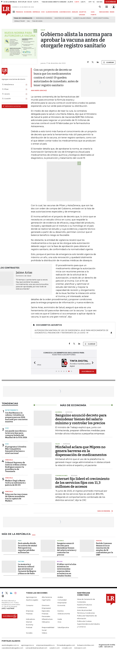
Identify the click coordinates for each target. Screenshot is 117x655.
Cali (28, 21)
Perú (19, 540)
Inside (60, 619)
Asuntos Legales (32, 600)
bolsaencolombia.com (85, 645)
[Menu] (14, 11)
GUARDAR (108, 62)
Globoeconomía (64, 613)
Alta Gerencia (47, 597)
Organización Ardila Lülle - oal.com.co (107, 645)
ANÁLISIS (75, 12)
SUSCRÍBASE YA (88, 371)
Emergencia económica (44, 18)
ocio (7, 443)
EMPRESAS (36, 12)
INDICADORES (104, 12)
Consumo (29, 605)
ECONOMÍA (28, 12)
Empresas (29, 611)
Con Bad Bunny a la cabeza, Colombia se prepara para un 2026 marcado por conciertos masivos (16, 416)
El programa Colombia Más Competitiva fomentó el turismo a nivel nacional (15, 449)
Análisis (60, 597)
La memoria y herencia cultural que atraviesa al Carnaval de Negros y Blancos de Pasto (27, 568)
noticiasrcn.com (80, 648)
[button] (34, 363)
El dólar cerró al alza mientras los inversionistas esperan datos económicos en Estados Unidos (66, 570)
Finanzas (29, 613)
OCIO (43, 12)
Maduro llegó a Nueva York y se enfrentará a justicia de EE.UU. (15, 482)
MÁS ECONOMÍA (103, 511)
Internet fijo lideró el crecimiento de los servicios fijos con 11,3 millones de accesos (82, 482)
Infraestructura (47, 619)
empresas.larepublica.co (45, 645)
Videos (44, 633)
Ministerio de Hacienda (63, 18)
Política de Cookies (84, 621)
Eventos (61, 611)
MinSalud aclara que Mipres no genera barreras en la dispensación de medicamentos (81, 451)
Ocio (7, 428)
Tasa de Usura (37, 21)
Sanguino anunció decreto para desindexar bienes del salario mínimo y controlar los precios (80, 419)
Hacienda (60, 540)
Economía (61, 605)
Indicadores (30, 619)
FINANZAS (19, 12)
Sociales (29, 633)
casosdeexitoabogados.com (12, 648)
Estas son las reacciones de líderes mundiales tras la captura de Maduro (16, 497)
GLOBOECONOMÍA (52, 12)
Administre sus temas (12, 106)
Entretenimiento (11, 410)
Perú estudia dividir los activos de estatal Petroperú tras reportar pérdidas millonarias (27, 547)
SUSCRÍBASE (110, 2)
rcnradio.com (67, 648)
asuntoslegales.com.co (10, 645)
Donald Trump (19, 21)
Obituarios (46, 622)
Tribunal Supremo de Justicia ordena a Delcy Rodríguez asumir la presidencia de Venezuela (15, 466)
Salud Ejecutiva (63, 627)
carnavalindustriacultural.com (36, 648)
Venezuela (9, 459)
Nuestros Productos (84, 604)
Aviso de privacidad (84, 610)
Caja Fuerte (46, 600)
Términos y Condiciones (86, 613)
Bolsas (59, 561)
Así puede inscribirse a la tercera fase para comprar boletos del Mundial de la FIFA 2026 (16, 434)
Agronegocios (31, 597)
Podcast (29, 627)
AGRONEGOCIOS (65, 12)
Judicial (99, 540)
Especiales (46, 611)
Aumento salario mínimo (82, 18)
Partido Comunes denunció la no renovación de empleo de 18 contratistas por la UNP (104, 549)
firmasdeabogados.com (66, 645)
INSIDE (112, 12)
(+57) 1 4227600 (8, 608)
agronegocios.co (27, 645)
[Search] (99, 7)
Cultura (21, 561)
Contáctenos (82, 607)
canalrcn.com (54, 648)
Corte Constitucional (101, 18)
